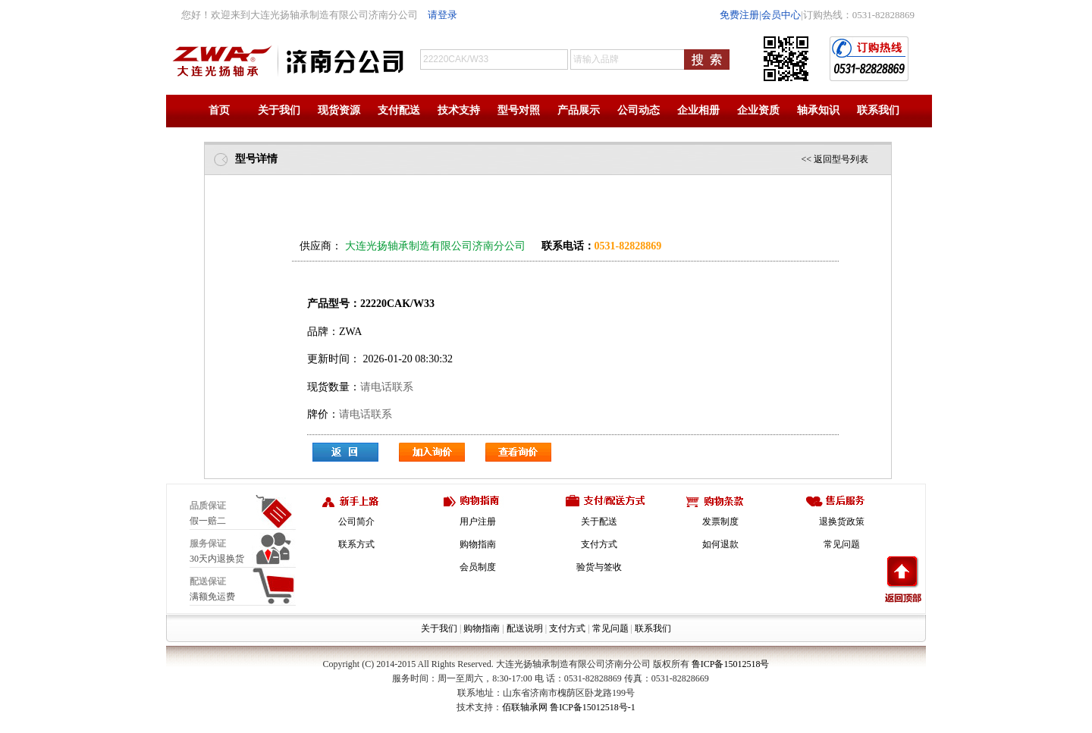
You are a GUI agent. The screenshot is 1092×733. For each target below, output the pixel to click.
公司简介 (356, 521)
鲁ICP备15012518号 (731, 664)
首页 (219, 110)
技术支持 (459, 110)
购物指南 (478, 544)
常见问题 (842, 544)
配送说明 (525, 628)
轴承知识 (818, 110)
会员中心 (781, 14)
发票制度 (720, 521)
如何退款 (720, 544)
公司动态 (638, 110)
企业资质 (758, 110)
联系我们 (878, 110)
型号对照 (518, 110)
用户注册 (478, 521)
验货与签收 (599, 567)
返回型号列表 (841, 159)
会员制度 (478, 567)
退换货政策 (841, 521)
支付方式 (599, 544)
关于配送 (599, 521)
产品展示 (578, 110)
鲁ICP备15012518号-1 (592, 707)
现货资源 (339, 110)
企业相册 (698, 110)
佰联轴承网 (525, 707)
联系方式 (356, 544)
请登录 (442, 14)
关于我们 (279, 110)
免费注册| (740, 14)
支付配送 (399, 110)
